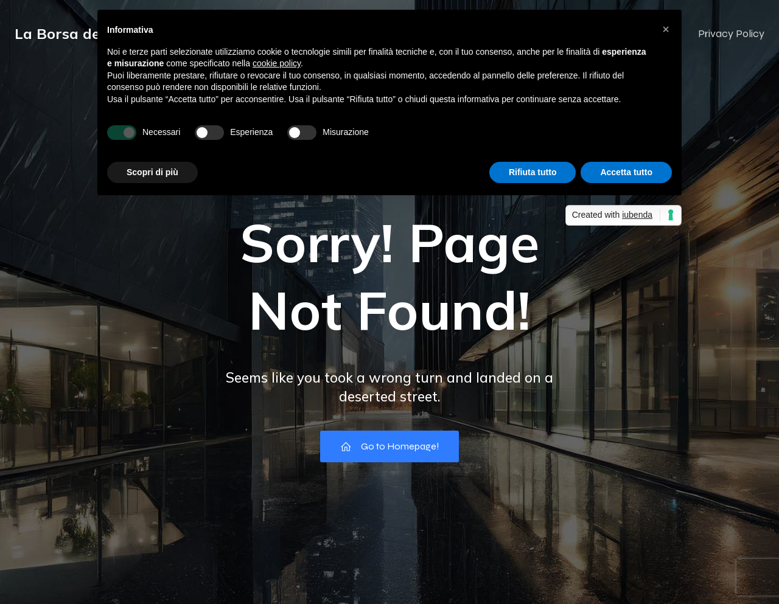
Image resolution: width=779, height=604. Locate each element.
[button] (666, 29)
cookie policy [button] (277, 63)
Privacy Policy (731, 33)
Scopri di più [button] (152, 172)
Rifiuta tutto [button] (533, 172)
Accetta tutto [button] (626, 172)
